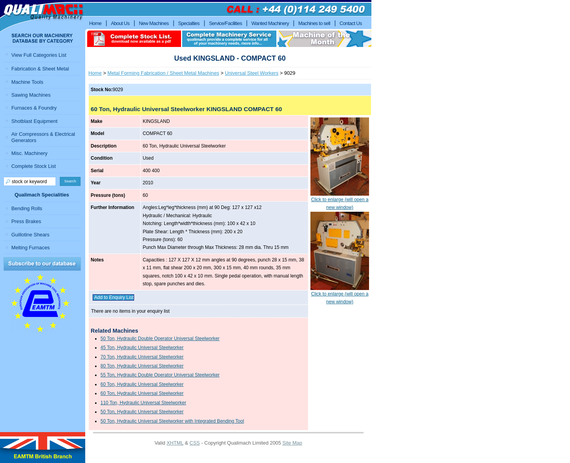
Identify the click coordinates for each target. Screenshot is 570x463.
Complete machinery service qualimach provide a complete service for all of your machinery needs (229, 39)
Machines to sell (314, 23)
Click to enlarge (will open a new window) (339, 200)
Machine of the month (324, 39)
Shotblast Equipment (34, 121)
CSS (195, 443)
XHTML (175, 443)
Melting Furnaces (30, 247)
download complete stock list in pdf (134, 39)
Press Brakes (26, 221)
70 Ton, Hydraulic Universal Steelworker (142, 357)
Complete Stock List (33, 166)
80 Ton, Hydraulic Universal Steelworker (142, 366)
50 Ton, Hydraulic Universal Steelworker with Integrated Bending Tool (172, 421)
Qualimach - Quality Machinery (42, 16)
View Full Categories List (38, 55)
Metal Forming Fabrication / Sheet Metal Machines (163, 73)
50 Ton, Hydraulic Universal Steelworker (142, 411)
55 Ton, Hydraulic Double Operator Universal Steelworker (160, 375)
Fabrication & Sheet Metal (40, 69)
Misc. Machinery (29, 153)
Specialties (189, 23)
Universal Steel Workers (251, 73)
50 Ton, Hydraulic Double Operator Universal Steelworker (160, 338)
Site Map (292, 443)
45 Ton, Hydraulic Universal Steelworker (142, 347)
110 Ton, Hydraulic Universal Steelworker (143, 402)
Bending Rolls (26, 208)
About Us (120, 23)
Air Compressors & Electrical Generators (43, 137)
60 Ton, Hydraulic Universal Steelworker (142, 384)
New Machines (153, 23)
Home (95, 73)
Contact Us (351, 23)
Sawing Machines (30, 95)
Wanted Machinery (270, 23)
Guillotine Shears (30, 235)
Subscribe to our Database (42, 264)
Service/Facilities (225, 23)
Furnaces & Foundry (34, 108)
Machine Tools (27, 82)
